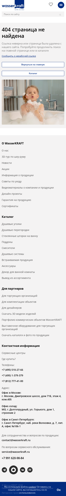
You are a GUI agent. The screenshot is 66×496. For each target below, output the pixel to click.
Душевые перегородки (15, 230)
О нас (5, 150)
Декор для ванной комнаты (18, 272)
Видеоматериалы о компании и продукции (28, 187)
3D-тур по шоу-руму (14, 156)
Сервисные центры (13, 353)
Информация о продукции (18, 175)
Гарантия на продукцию (16, 200)
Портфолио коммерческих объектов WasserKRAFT (32, 319)
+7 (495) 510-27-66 (12, 369)
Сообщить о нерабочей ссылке (19, 56)
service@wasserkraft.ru (16, 451)
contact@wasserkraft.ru (16, 440)
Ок (59, 490)
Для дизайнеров (12, 307)
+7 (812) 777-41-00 (12, 381)
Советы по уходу (12, 181)
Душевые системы (13, 254)
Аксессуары (9, 266)
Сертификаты (10, 206)
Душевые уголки (12, 224)
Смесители (8, 248)
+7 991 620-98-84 (13, 458)
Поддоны (7, 242)
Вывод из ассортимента (16, 278)
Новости (7, 163)
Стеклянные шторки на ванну (20, 236)
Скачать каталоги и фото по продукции (25, 335)
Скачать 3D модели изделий (19, 313)
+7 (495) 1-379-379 (12, 375)
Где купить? (9, 359)
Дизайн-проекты (12, 193)
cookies (32, 486)
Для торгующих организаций (19, 295)
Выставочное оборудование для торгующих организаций (28, 327)
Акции (5, 169)
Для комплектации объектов (19, 301)
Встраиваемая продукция (17, 260)
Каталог (33, 73)
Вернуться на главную (33, 64)
